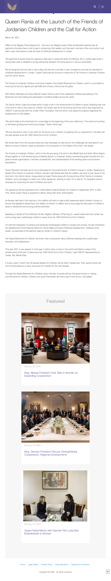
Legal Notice (33, 564)
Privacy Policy (46, 564)
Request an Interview (80, 564)
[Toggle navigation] (102, 6)
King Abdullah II (62, 564)
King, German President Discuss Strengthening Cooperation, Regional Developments (50, 453)
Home (22, 564)
